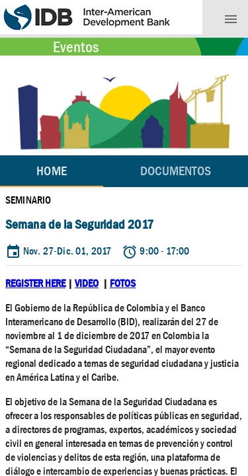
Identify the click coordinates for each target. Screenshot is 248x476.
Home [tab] (51, 171)
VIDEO (87, 283)
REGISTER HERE (35, 283)
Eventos (76, 47)
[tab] (175, 171)
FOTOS (123, 283)
